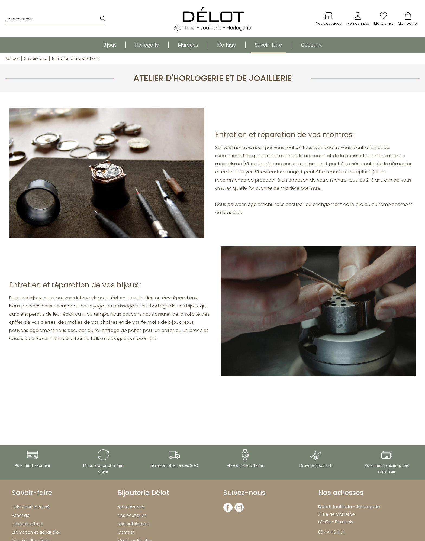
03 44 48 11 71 (331, 532)
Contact (126, 532)
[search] (103, 18)
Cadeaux (311, 45)
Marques (188, 45)
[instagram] (239, 510)
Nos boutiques (132, 515)
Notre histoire (131, 507)
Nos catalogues (134, 524)
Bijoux (109, 45)
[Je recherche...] (48, 19)
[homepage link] (212, 19)
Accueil (12, 58)
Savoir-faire (268, 45)
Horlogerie (147, 45)
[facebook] (228, 510)
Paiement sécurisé (31, 507)
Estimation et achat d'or (36, 532)
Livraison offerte (28, 524)
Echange (21, 515)
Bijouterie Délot (143, 492)
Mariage (226, 45)
